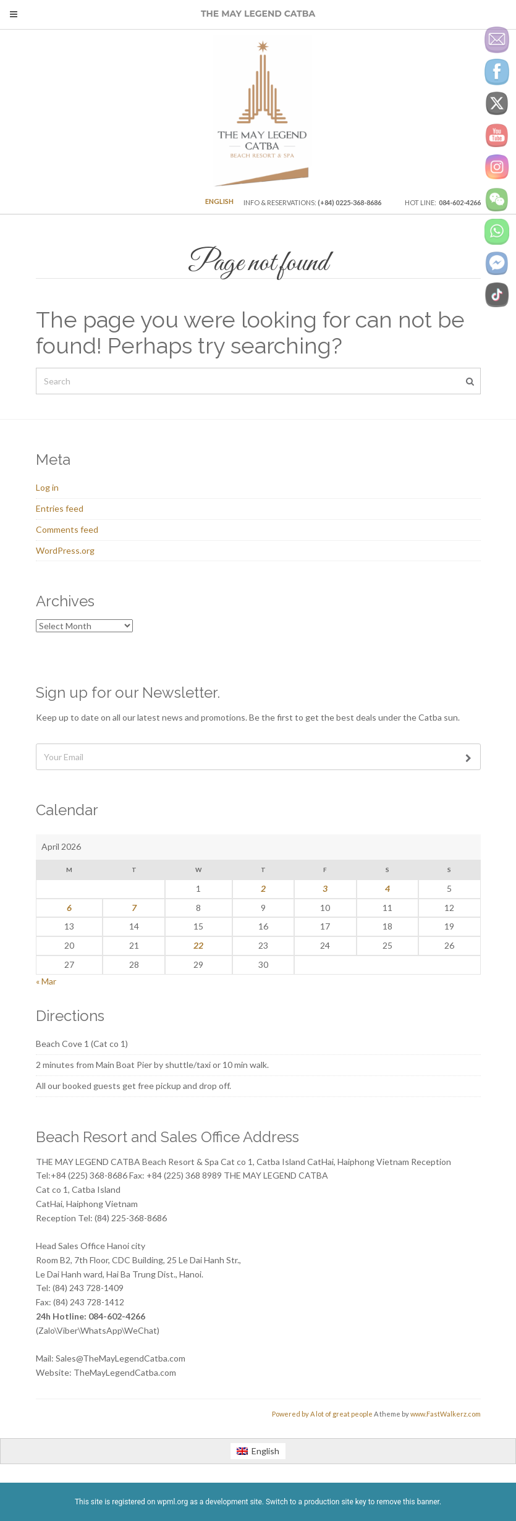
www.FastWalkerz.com (445, 1414)
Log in (47, 487)
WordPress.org (65, 550)
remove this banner (407, 1502)
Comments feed (67, 529)
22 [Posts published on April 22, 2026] (198, 945)
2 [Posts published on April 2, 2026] (263, 888)
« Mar (46, 981)
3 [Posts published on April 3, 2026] (325, 888)
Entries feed (59, 508)
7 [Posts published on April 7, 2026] (134, 907)
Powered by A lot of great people (322, 1414)
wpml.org (172, 1502)
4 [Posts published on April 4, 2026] (387, 888)
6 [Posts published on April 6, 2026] (69, 907)
